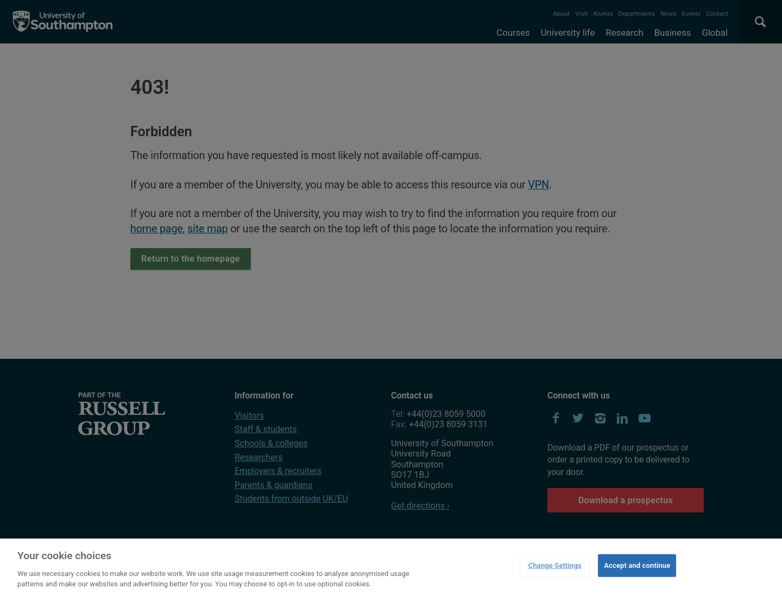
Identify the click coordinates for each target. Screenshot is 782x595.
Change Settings (555, 565)
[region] (391, 567)
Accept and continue (637, 565)
